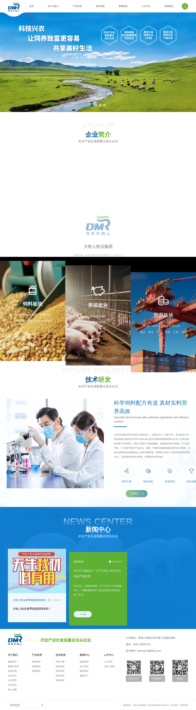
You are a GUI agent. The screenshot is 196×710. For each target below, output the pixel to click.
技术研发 (100, 6)
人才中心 (146, 6)
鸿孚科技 (184, 705)
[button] (92, 105)
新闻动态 (123, 6)
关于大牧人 (53, 6)
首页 (31, 6)
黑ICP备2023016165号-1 (158, 705)
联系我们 (169, 6)
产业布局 (77, 6)
